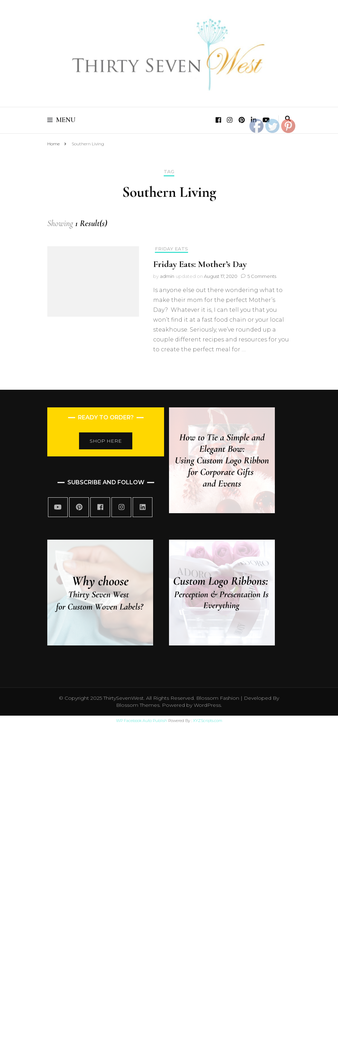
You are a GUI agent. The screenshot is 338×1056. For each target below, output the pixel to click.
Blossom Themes (137, 705)
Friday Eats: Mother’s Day (200, 264)
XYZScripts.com (207, 720)
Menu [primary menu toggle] (61, 120)
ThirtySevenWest (123, 698)
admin (167, 276)
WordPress (207, 705)
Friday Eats (171, 248)
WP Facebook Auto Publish (141, 720)
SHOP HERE (106, 441)
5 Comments (261, 276)
